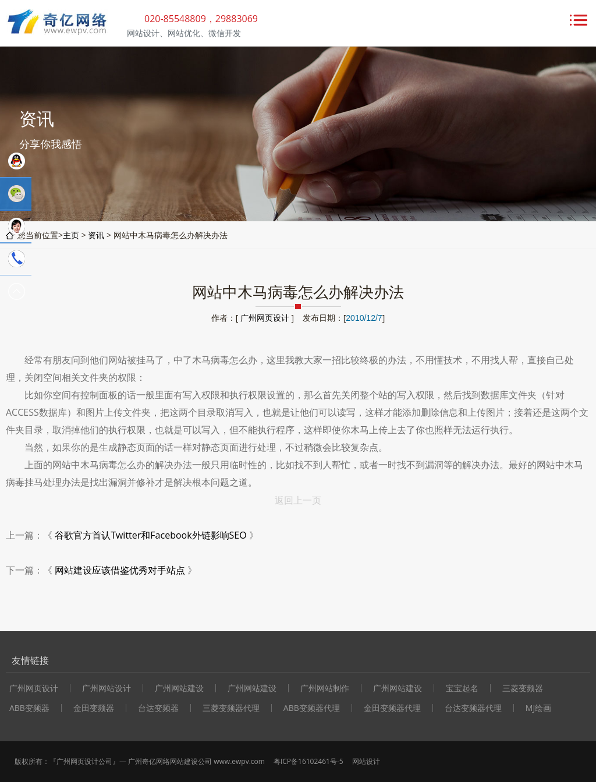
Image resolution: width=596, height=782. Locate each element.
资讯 (96, 234)
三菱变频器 (522, 688)
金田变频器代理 (392, 708)
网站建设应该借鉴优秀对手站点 (120, 570)
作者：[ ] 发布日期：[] (298, 317)
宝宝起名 (462, 688)
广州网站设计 (106, 688)
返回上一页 (298, 500)
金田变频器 (93, 708)
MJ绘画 (538, 708)
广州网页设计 (264, 317)
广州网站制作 (324, 688)
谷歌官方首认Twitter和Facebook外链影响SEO (151, 535)
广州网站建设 (179, 688)
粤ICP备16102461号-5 (308, 761)
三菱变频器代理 (231, 708)
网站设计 (366, 761)
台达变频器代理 (473, 708)
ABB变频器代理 (311, 708)
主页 (71, 234)
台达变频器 (158, 708)
